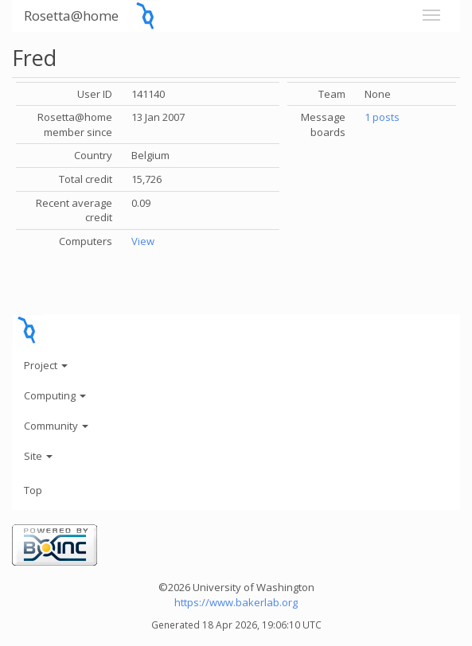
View (142, 241)
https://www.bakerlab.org (236, 602)
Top (33, 490)
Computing (55, 395)
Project (46, 365)
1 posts (382, 117)
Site (38, 456)
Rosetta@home (71, 15)
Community (56, 425)
